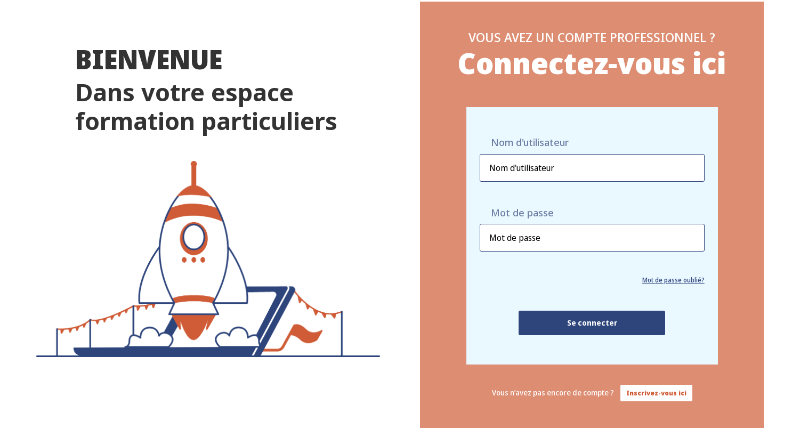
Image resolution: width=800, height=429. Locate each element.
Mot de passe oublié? (673, 280)
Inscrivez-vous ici (656, 393)
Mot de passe (522, 213)
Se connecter (592, 323)
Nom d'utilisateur (530, 142)
